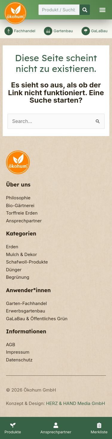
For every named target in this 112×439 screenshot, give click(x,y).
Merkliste (99, 431)
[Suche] (84, 9)
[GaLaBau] (86, 31)
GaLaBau (99, 30)
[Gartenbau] (48, 31)
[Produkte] (12, 425)
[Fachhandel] (8, 31)
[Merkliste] (99, 425)
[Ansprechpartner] (55, 425)
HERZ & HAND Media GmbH (75, 403)
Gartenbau (63, 30)
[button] (103, 10)
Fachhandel (24, 30)
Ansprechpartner (55, 431)
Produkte (12, 431)
